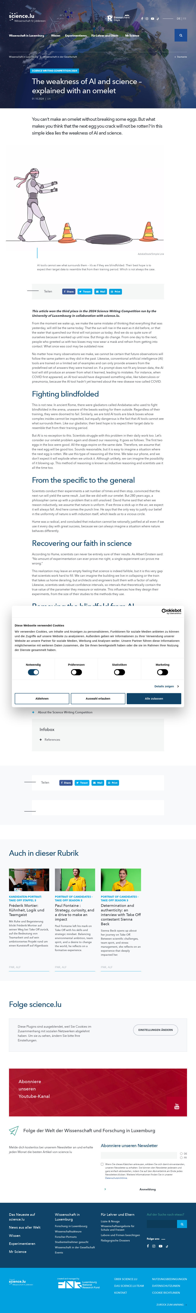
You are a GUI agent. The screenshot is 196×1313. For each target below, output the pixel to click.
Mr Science (132, 36)
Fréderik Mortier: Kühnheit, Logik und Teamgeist (26, 910)
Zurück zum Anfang (172, 1301)
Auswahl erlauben (98, 698)
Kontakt (130, 1289)
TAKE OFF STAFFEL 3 (25, 898)
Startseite (181, 56)
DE (178, 18)
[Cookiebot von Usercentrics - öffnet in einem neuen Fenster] (164, 611)
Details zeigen (164, 686)
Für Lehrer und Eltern (105, 36)
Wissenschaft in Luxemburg (27, 36)
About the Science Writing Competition (64, 712)
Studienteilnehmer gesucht (71, 1240)
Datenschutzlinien (169, 1283)
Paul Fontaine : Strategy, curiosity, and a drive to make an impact (74, 912)
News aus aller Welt (24, 1225)
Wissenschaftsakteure (68, 1229)
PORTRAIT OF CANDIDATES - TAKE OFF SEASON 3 (74, 898)
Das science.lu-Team (137, 1283)
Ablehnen (41, 698)
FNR (11, 967)
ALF (18, 967)
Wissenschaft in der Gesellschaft (58, 56)
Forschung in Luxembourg (71, 1224)
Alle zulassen (154, 698)
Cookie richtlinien (169, 1289)
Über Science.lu (134, 1277)
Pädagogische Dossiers (115, 1238)
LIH (49, 98)
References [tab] (52, 739)
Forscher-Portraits (66, 1235)
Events (59, 1250)
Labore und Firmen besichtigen (120, 1233)
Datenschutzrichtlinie (116, 1175)
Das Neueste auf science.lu (22, 1215)
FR (184, 18)
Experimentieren (76, 36)
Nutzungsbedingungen (172, 1277)
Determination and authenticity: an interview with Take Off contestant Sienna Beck (121, 914)
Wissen (55, 36)
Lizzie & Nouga (110, 1219)
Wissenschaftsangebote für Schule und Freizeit (117, 1226)
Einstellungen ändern (155, 1030)
